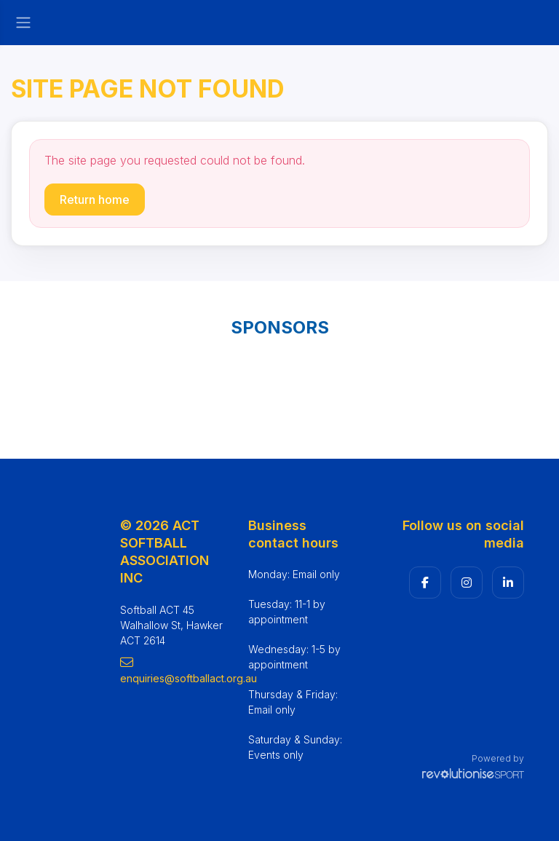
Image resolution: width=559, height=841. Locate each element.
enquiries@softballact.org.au (173, 670)
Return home (95, 199)
